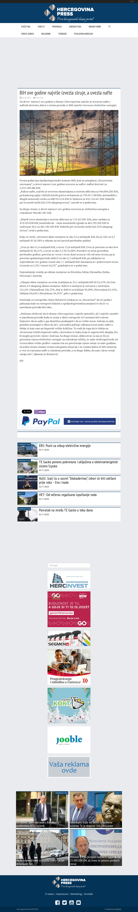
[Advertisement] (69, 60)
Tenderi (62, 33)
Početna (25, 26)
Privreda (57, 26)
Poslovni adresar (83, 33)
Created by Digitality (113, 909)
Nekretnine (95, 26)
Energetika (75, 26)
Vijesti (41, 26)
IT (110, 26)
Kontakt (88, 894)
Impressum (62, 894)
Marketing (76, 894)
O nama (49, 894)
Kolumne (46, 33)
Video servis (27, 33)
